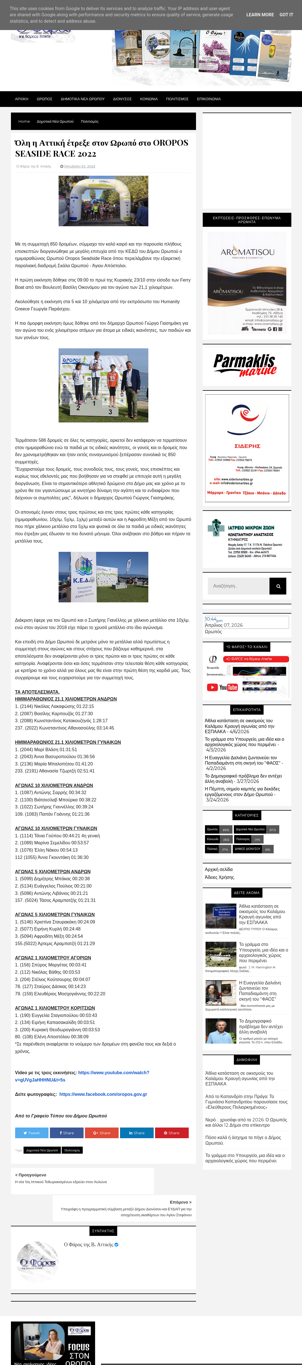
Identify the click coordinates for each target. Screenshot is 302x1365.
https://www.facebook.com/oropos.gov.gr (103, 1094)
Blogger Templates (230, 1346)
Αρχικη (22, 99)
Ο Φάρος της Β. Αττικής (88, 1217)
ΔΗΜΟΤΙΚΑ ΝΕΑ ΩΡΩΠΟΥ (83, 99)
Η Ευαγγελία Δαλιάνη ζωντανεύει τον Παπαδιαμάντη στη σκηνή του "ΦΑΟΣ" (243, 760)
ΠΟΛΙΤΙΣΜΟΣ (177, 99)
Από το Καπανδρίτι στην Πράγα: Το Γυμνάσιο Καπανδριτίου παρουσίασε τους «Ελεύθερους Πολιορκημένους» (247, 1102)
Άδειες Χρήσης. (220, 877)
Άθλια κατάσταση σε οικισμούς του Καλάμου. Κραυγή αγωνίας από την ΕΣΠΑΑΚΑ (240, 726)
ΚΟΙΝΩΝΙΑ (149, 99)
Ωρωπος (44, 99)
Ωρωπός (213, 631)
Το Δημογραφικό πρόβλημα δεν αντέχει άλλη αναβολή (261, 1026)
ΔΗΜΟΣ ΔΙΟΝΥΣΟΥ (247, 849)
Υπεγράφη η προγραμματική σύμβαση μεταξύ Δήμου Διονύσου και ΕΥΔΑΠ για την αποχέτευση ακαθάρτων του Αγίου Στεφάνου (153, 1187)
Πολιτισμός (72, 1150)
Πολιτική (212, 849)
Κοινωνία (212, 839)
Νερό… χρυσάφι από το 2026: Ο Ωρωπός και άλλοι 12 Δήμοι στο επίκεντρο (246, 1122)
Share (67, 1133)
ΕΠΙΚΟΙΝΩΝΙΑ (209, 99)
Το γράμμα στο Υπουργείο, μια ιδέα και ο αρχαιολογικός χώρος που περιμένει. (244, 742)
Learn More (260, 14)
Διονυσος (122, 99)
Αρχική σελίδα (219, 869)
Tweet (32, 1133)
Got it (286, 14)
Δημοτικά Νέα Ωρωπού (42, 1150)
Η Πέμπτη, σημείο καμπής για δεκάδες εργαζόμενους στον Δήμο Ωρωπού (242, 791)
